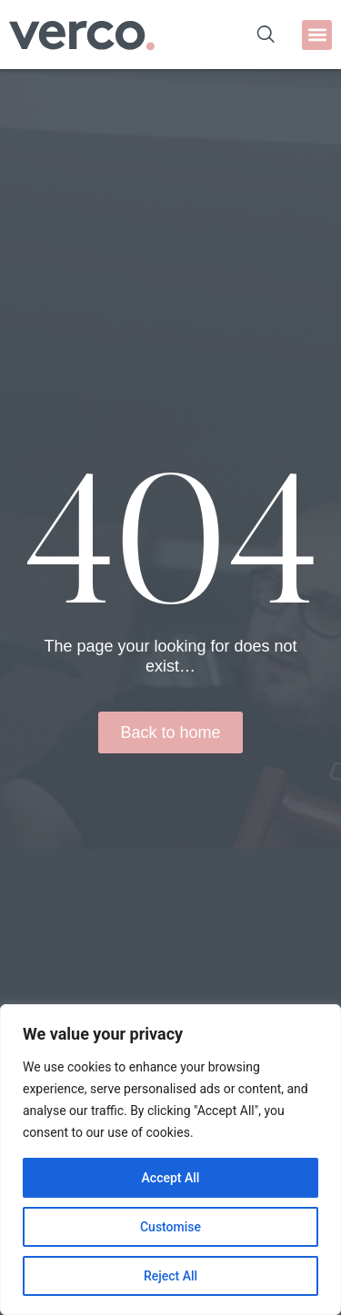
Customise (170, 1227)
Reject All (170, 1276)
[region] (170, 1159)
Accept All (171, 1178)
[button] (317, 35)
